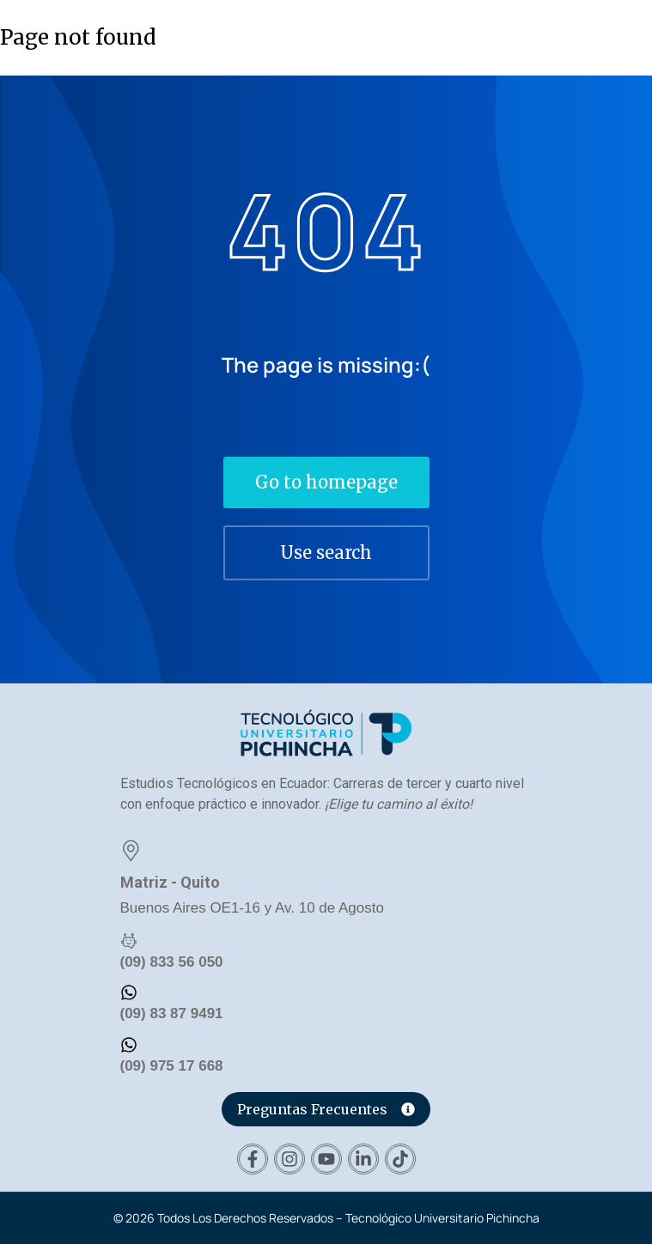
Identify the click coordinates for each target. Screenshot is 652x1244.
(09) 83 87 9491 (171, 1013)
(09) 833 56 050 (171, 962)
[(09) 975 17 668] (128, 1044)
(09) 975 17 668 (171, 1066)
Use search (326, 552)
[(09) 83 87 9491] (128, 992)
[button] (629, 35)
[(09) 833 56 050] (128, 941)
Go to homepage (326, 482)
